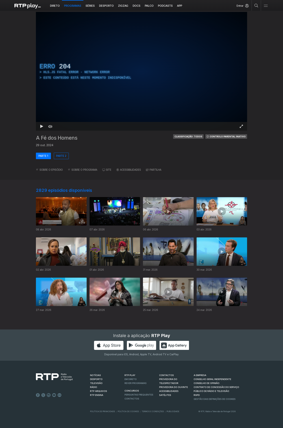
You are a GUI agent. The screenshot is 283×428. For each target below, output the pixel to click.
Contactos (132, 398)
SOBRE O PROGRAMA (82, 169)
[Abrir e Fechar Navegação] (265, 6)
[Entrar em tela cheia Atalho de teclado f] (241, 126)
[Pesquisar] (256, 5)
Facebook (38, 395)
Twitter (43, 395)
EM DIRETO (131, 379)
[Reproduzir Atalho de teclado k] (41, 126)
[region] (141, 71)
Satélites (165, 395)
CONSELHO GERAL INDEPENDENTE (212, 379)
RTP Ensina (96, 395)
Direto (55, 5)
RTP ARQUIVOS (98, 391)
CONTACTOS (166, 375)
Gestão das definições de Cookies (215, 399)
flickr (60, 395)
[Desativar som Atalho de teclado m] (50, 126)
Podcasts (165, 5)
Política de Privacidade (102, 411)
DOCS (136, 5)
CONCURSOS (132, 390)
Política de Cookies (128, 411)
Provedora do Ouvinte (173, 387)
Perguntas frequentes (139, 394)
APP (179, 5)
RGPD (197, 395)
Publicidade (173, 411)
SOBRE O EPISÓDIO (49, 169)
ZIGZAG (123, 5)
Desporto (106, 5)
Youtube (54, 395)
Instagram (49, 395)
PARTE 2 (61, 155)
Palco (149, 5)
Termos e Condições (153, 411)
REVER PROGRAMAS (136, 383)
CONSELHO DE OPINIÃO (206, 383)
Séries (90, 5)
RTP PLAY (130, 375)
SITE (106, 169)
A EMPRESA (200, 375)
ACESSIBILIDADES (128, 169)
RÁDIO (93, 387)
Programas (72, 5)
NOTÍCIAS (95, 375)
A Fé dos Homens (56, 138)
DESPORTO (96, 379)
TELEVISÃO (96, 383)
